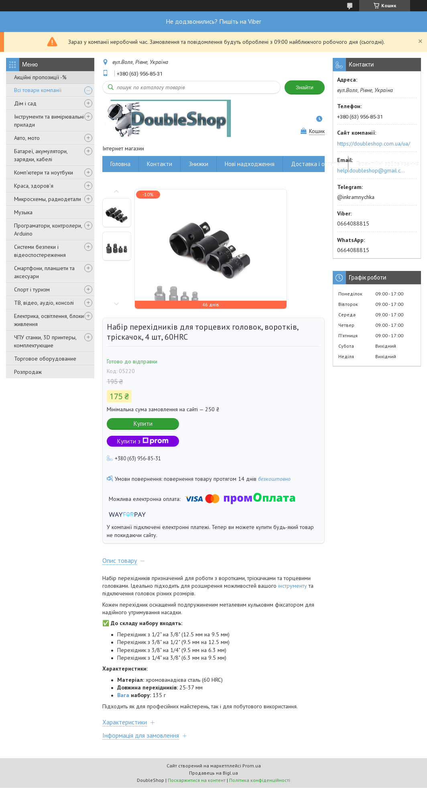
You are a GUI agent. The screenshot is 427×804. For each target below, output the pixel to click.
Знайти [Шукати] (304, 87)
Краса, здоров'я (33, 185)
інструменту (292, 585)
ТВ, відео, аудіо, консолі (44, 302)
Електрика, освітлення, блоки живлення (49, 320)
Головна (120, 164)
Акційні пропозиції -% (40, 77)
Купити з (143, 441)
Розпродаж (28, 371)
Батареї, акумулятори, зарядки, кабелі (40, 155)
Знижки (198, 164)
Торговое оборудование (45, 358)
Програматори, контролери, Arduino (48, 229)
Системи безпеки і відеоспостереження (40, 250)
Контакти (159, 164)
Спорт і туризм (32, 289)
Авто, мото (27, 138)
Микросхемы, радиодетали (47, 199)
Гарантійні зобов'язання (387, 164)
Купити (143, 423)
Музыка (23, 212)
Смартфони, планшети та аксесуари (44, 272)
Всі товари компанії (37, 90)
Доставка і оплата (315, 164)
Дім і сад (25, 103)
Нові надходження (249, 164)
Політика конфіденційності (259, 780)
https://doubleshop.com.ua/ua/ (373, 143)
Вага (123, 695)
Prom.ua (251, 766)
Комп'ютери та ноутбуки (43, 172)
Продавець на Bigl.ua (213, 773)
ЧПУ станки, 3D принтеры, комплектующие (45, 341)
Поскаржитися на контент (197, 780)
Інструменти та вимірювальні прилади (49, 120)
